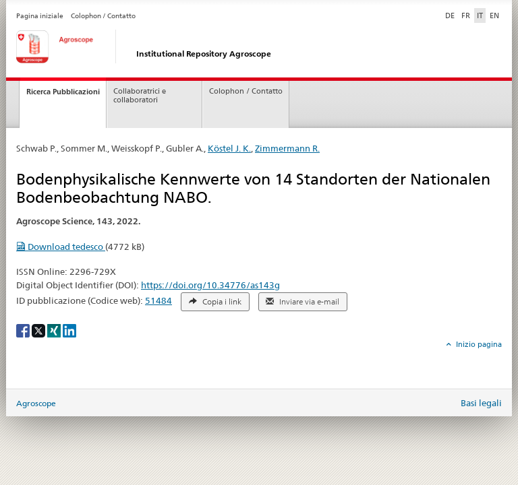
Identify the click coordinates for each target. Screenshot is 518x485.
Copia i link (215, 301)
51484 (158, 300)
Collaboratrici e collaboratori (139, 95)
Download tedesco (60, 246)
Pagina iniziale (39, 16)
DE (451, 14)
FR (465, 15)
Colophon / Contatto (103, 16)
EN (494, 15)
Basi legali (481, 402)
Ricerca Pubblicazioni (63, 91)
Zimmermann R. (287, 148)
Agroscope (36, 403)
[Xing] (55, 330)
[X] (39, 330)
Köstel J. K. (229, 148)
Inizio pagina (478, 344)
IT (480, 15)
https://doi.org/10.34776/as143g (210, 285)
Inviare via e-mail (302, 301)
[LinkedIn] (69, 330)
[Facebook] (24, 330)
